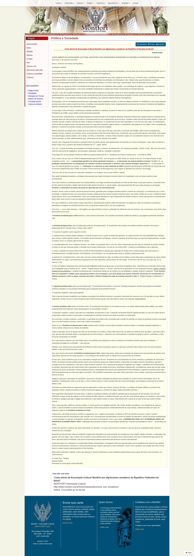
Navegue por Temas (36, 96)
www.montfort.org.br (42, 526)
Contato (135, 3)
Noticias (80, 3)
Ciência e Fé (31, 66)
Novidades (32, 93)
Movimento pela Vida (34, 70)
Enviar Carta (67, 523)
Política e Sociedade (34, 74)
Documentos (113, 3)
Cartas (59, 3)
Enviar (151, 44)
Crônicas (29, 77)
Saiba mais (104, 527)
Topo (188, 553)
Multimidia (69, 3)
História (29, 55)
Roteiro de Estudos (35, 99)
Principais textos (34, 101)
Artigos (90, 3)
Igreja (28, 48)
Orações (126, 3)
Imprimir (160, 44)
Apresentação (31, 44)
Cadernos (101, 3)
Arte (28, 63)
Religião (29, 51)
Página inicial (33, 91)
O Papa (29, 59)
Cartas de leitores (35, 104)
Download (141, 44)
